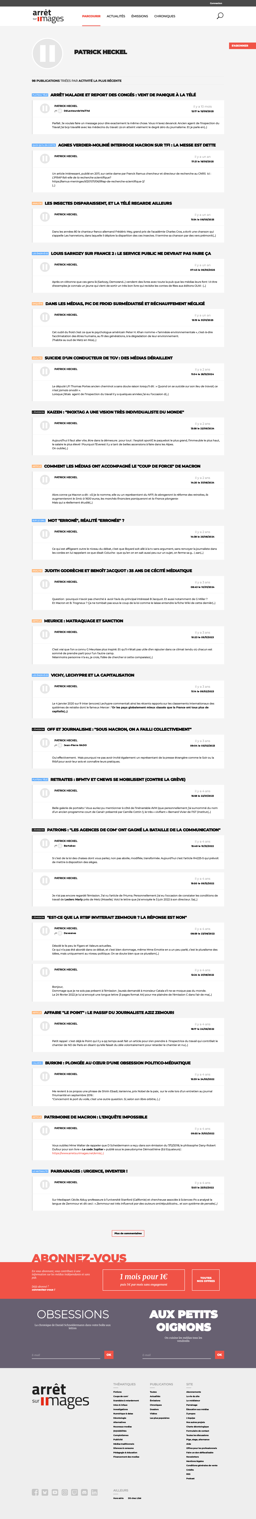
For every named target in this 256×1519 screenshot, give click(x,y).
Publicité (118, 1439)
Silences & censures (123, 1448)
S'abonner (240, 45)
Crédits (190, 1470)
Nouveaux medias (122, 1426)
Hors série (118, 1498)
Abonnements (193, 1392)
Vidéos (153, 1413)
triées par (76, 81)
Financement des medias (126, 1457)
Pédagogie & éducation (125, 1452)
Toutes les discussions (197, 1435)
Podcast (190, 1478)
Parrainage (191, 1405)
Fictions (117, 1392)
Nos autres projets (195, 1422)
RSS (188, 1474)
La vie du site (193, 1396)
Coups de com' (120, 1396)
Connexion (216, 3)
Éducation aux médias (197, 1409)
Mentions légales (195, 1461)
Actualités (116, 16)
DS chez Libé (134, 1498)
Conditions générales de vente (201, 1465)
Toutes (153, 1392)
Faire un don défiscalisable (199, 1452)
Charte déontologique (197, 1426)
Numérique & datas (123, 1413)
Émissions (139, 16)
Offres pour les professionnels (201, 1448)
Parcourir (91, 16)
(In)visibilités (119, 1431)
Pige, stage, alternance (197, 1439)
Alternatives (119, 1422)
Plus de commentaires (128, 1233)
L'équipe (190, 1418)
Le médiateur (193, 1400)
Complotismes (120, 1435)
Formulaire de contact (197, 1431)
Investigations (120, 1409)
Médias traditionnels (123, 1444)
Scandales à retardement (126, 1400)
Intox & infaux (120, 1405)
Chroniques (164, 16)
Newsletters (192, 1457)
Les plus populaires (159, 1418)
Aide (188, 1444)
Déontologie (119, 1418)
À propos (190, 1413)
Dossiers (154, 1409)
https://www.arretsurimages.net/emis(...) (78, 1153)
